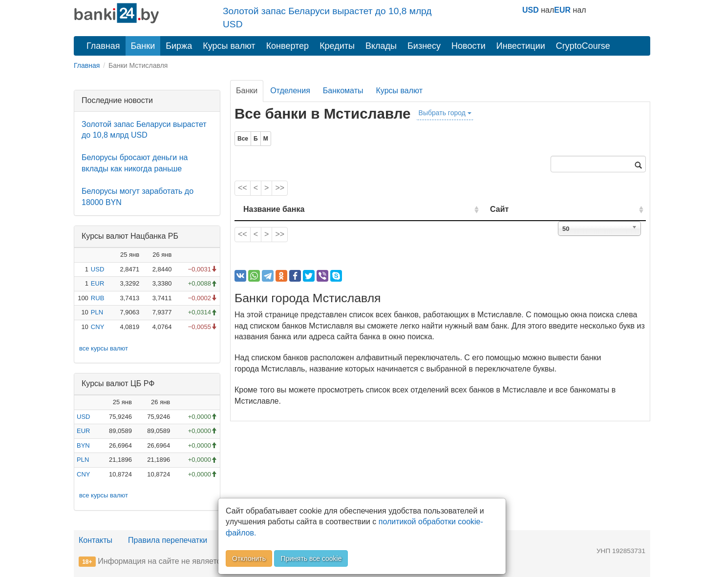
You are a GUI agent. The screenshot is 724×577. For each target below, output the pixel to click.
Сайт (534, 209)
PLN (97, 312)
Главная (103, 46)
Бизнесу (424, 46)
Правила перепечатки (167, 540)
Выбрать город (445, 113)
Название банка (273, 209)
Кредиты (337, 46)
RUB (97, 298)
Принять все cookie (310, 558)
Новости (468, 46)
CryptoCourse (583, 46)
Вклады (381, 46)
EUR (562, 10)
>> (279, 188)
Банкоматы (343, 90)
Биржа (179, 46)
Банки (143, 46)
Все (242, 138)
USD (530, 10)
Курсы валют (229, 46)
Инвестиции (520, 46)
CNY (97, 326)
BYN (83, 445)
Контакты (95, 540)
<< (242, 188)
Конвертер (287, 46)
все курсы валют (103, 348)
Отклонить (249, 558)
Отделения (290, 90)
